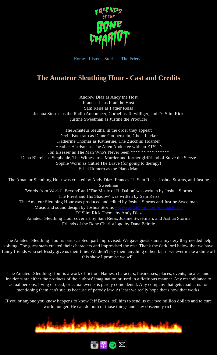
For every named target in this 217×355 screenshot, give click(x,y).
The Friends (132, 58)
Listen (94, 58)
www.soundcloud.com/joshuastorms (148, 207)
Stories (110, 58)
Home (79, 58)
